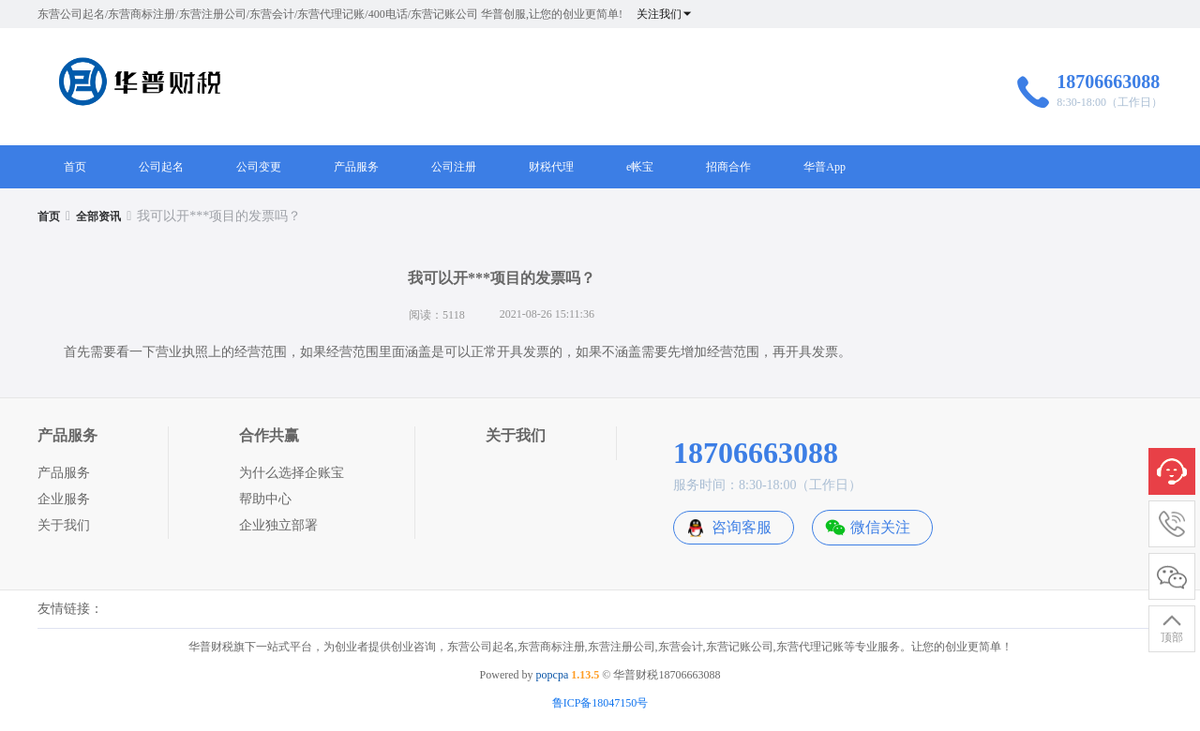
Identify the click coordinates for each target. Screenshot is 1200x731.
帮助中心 (265, 499)
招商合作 (728, 166)
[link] (49, 216)
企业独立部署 (278, 525)
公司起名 (161, 166)
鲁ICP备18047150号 (600, 702)
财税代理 (551, 166)
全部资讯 (98, 216)
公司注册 (453, 166)
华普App (824, 166)
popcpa (552, 674)
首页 (75, 166)
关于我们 (64, 525)
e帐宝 (639, 166)
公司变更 (258, 166)
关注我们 (665, 14)
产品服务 (356, 166)
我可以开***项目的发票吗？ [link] (219, 216)
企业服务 (64, 499)
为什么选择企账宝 (291, 473)
